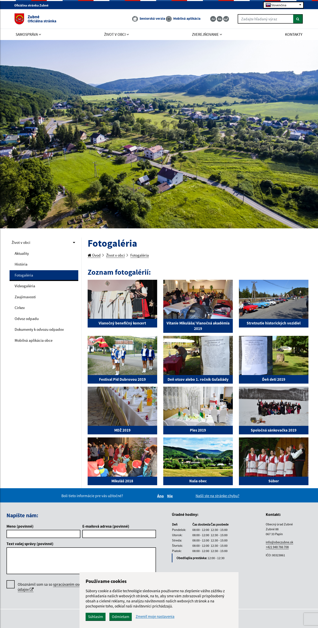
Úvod (94, 255)
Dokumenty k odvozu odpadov (39, 329)
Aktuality (22, 253)
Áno (161, 496)
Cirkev (20, 307)
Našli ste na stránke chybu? (217, 495)
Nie (170, 496)
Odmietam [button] (120, 616)
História (21, 264)
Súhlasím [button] (95, 616)
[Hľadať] (298, 19)
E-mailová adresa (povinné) (105, 526)
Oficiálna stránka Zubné (33, 5)
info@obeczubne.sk (279, 542)
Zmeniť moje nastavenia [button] (155, 616)
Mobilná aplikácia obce (33, 340)
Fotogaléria (24, 275)
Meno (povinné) (20, 526)
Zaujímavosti (25, 296)
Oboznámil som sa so (54, 587)
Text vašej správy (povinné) (30, 543)
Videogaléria (25, 285)
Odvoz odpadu (27, 318)
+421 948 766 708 (277, 547)
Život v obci (21, 242)
